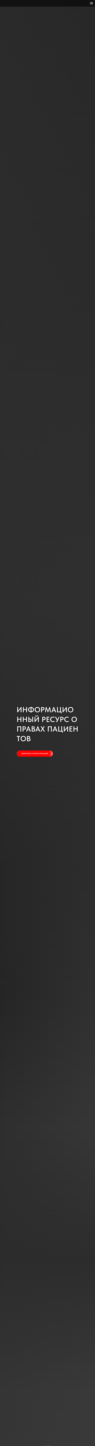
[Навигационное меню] (91, 3)
